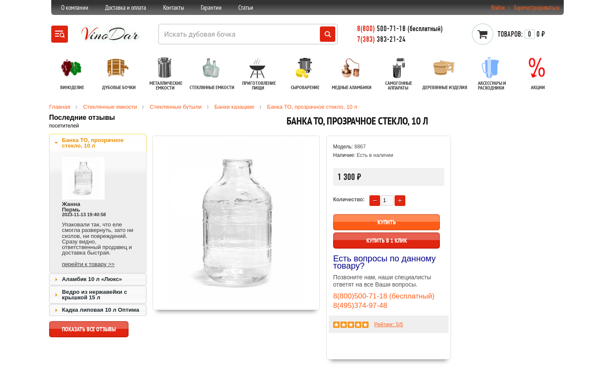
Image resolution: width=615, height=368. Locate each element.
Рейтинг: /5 (388, 324)
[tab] (97, 143)
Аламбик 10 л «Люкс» (92, 279)
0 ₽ (521, 34)
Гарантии (211, 7)
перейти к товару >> (88, 264)
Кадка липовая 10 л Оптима (100, 310)
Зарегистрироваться (536, 7)
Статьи (245, 7)
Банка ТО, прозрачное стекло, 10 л (92, 143)
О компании (74, 7)
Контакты (173, 7)
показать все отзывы (89, 331)
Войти (498, 7)
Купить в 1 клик (386, 240)
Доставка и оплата (125, 7)
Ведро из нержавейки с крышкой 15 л (94, 295)
